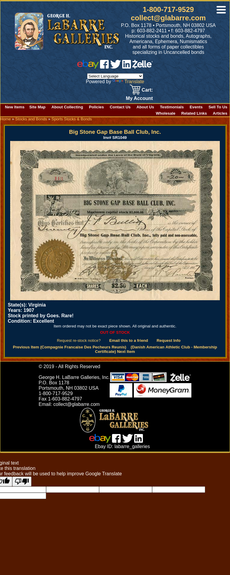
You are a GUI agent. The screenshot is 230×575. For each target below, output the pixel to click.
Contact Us (120, 107)
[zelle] (142, 66)
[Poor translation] (21, 481)
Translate (128, 81)
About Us (145, 107)
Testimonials (172, 107)
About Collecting (67, 107)
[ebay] (88, 66)
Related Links (194, 113)
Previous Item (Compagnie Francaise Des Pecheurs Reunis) (69, 347)
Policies (96, 107)
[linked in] (126, 66)
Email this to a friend (128, 340)
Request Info (169, 340)
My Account (139, 98)
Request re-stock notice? (79, 340)
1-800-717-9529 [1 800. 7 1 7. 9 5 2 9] (168, 9)
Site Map (37, 107)
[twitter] (115, 66)
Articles (220, 113)
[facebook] (104, 66)
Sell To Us (217, 107)
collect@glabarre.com (168, 18)
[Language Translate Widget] (115, 76)
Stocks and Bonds (31, 119)
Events (196, 107)
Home (5, 119)
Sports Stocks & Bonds (72, 119)
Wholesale (165, 113)
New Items (15, 107)
